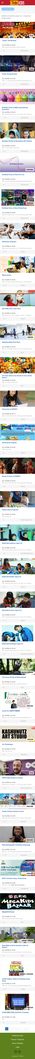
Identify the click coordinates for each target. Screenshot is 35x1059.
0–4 (3, 319)
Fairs (20, 386)
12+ (3, 654)
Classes (21, 252)
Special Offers (23, 218)
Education (22, 721)
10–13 (4, 721)
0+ (3, 84)
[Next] (28, 1028)
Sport (21, 352)
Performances (23, 51)
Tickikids (21, 1056)
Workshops (22, 755)
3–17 (3, 822)
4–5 (3, 554)
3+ (3, 51)
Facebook (15, 1051)
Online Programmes (25, 520)
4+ (3, 453)
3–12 (3, 788)
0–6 (3, 151)
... (22, 1029)
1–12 (3, 118)
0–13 (3, 252)
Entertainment (23, 84)
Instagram (19, 1051)
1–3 (3, 419)
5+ (3, 218)
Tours (21, 687)
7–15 (3, 855)
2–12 (3, 285)
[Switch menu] (2, 2)
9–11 (3, 621)
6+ (3, 688)
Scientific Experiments (25, 553)
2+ (3, 185)
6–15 (3, 889)
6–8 (3, 587)
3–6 (3, 487)
